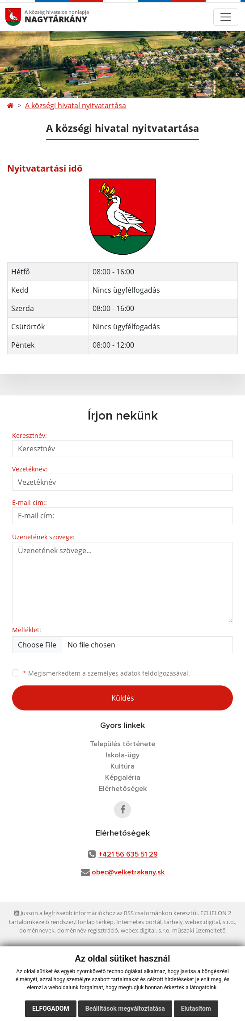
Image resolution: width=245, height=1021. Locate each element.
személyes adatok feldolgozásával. (139, 673)
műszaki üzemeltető (199, 930)
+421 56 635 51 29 (128, 854)
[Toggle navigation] (225, 17)
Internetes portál (138, 922)
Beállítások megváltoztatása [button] (125, 1008)
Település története (122, 744)
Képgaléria (122, 777)
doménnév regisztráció (87, 930)
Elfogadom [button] (50, 1008)
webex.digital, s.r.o (145, 930)
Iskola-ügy (122, 755)
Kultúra (122, 766)
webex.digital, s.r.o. (210, 922)
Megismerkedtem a (106, 673)
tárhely (173, 922)
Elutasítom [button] (196, 1008)
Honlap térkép (94, 922)
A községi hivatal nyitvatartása (75, 105)
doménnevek (37, 930)
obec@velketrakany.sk (128, 872)
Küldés (122, 698)
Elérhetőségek (123, 788)
